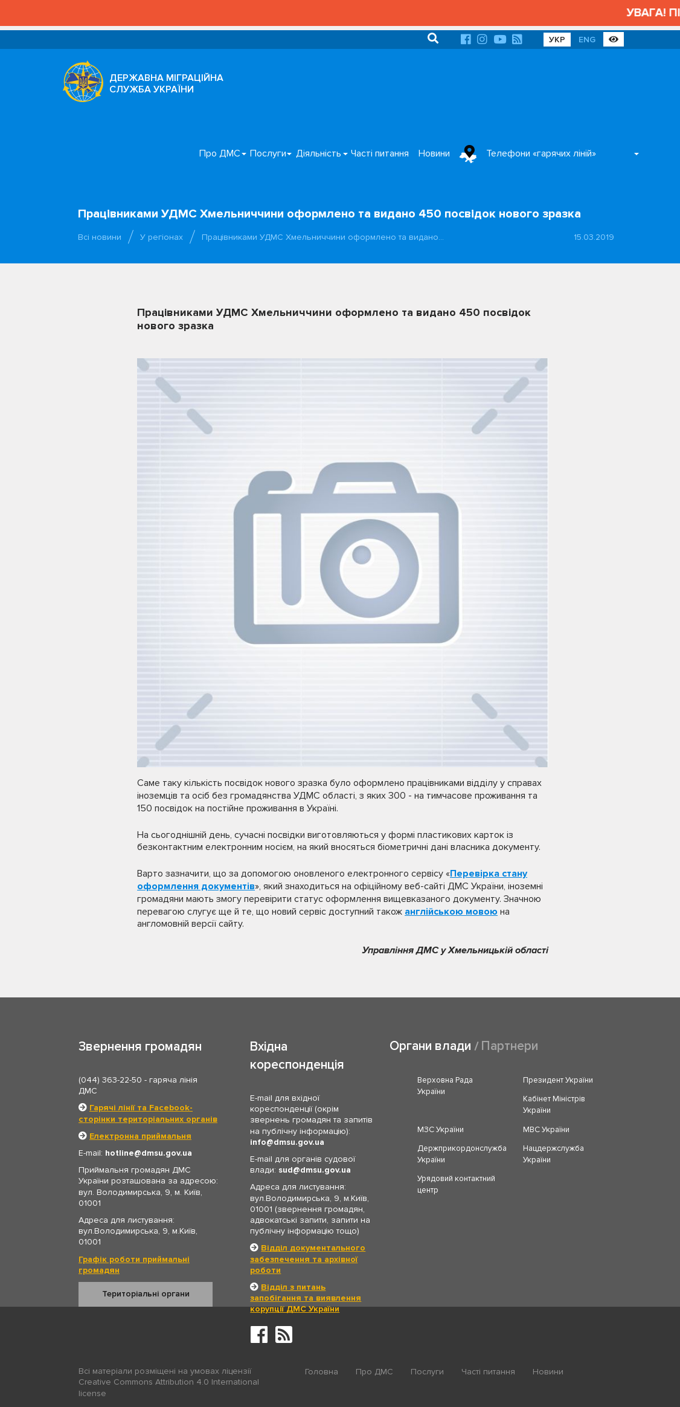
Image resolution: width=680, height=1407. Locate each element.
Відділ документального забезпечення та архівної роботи (307, 1259)
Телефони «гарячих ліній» (541, 153)
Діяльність (318, 153)
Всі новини (99, 237)
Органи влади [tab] (430, 1046)
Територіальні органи (146, 1294)
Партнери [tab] (509, 1046)
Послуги (268, 153)
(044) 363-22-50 (110, 1080)
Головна (321, 1372)
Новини (434, 153)
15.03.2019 (594, 237)
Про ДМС (219, 153)
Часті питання (380, 153)
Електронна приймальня (140, 1136)
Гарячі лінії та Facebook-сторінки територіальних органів (148, 1113)
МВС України (546, 1130)
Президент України (558, 1080)
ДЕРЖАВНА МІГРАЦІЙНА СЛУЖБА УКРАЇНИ (166, 83)
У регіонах (161, 237)
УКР (557, 39)
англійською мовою (451, 912)
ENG (587, 39)
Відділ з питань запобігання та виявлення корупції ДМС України (305, 1298)
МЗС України (440, 1130)
